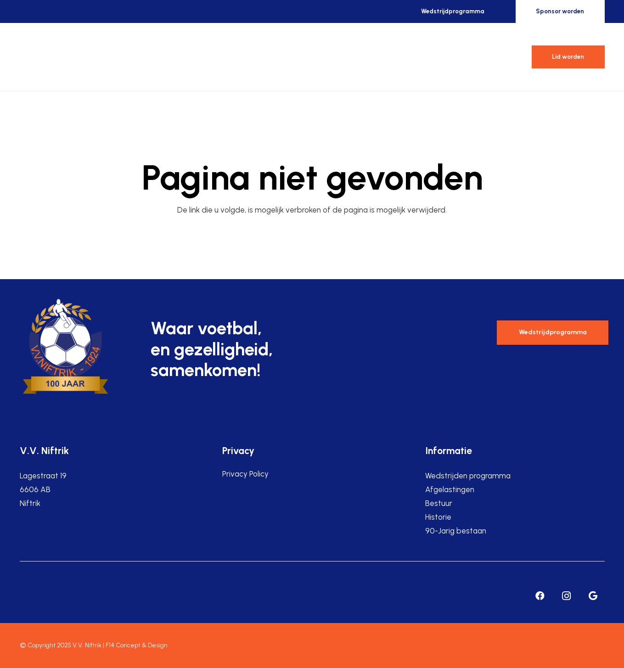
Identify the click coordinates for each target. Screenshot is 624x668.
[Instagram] (566, 595)
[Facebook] (539, 595)
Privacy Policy (245, 473)
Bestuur (438, 503)
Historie (438, 517)
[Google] (593, 595)
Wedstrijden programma (468, 475)
